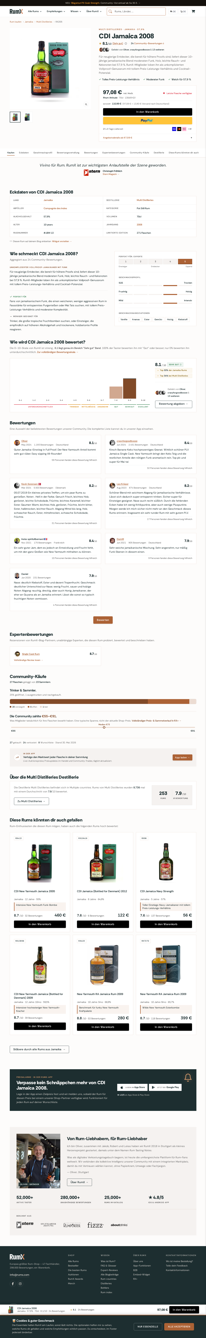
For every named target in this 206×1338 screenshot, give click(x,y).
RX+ (135, 1278)
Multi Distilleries (110, 29)
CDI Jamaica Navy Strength (157, 891)
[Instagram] (20, 1284)
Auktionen (73, 1274)
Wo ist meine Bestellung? (179, 1261)
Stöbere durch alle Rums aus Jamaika (39, 1049)
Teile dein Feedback (177, 1265)
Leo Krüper (123, 483)
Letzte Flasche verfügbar (177, 93)
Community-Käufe (139, 152)
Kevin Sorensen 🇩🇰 (31, 483)
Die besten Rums (77, 1270)
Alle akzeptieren (179, 1326)
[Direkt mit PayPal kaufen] (147, 120)
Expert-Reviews (109, 1270)
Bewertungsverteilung (68, 152)
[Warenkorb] (193, 11)
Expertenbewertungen (113, 152)
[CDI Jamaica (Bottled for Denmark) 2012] (103, 862)
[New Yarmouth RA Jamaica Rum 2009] (103, 965)
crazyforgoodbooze (127, 440)
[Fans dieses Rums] (147, 49)
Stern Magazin (111, 174)
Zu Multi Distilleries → (31, 801)
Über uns (138, 1261)
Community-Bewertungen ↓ (147, 43)
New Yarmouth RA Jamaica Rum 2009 (100, 994)
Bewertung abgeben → (173, 404)
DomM (120, 539)
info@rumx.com (19, 1275)
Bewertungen (91, 152)
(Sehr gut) (118, 43)
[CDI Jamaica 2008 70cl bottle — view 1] (15, 117)
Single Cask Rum (31, 653)
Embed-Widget (141, 1274)
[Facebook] (13, 1284)
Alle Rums (73, 1261)
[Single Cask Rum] (17, 654)
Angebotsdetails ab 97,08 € (117, 137)
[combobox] (136, 11)
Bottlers (105, 1287)
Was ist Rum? (108, 1261)
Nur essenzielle (148, 1326)
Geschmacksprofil (42, 152)
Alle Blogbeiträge (110, 1274)
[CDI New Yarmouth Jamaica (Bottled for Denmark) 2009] (40, 965)
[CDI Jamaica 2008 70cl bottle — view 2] (27, 117)
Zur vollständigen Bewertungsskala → (57, 352)
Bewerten (103, 620)
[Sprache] (183, 11)
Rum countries (108, 1278)
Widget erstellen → (62, 241)
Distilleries (106, 1283)
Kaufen (10, 152)
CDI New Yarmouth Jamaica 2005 (34, 891)
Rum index (106, 1292)
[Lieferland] (173, 11)
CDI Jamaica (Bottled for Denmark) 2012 (102, 891)
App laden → (182, 757)
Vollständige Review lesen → (28, 660)
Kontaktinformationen (177, 1270)
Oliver (24, 440)
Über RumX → (80, 1182)
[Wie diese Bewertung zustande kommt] (125, 43)
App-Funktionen (142, 1265)
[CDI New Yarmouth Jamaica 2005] (40, 862)
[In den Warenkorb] (184, 1309)
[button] (50, 68)
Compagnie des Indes (55, 208)
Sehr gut (175, 364)
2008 (139, 224)
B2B (135, 1270)
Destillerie (159, 152)
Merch (71, 1283)
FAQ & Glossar (108, 1265)
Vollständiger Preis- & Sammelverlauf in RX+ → (156, 720)
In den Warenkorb (147, 112)
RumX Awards (75, 1278)
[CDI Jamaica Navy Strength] (166, 862)
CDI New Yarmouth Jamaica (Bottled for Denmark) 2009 (38, 996)
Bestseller (73, 1265)
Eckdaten (24, 152)
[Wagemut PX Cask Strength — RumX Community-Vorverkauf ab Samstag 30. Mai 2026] (103, 3)
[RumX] (16, 11)
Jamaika (129, 29)
